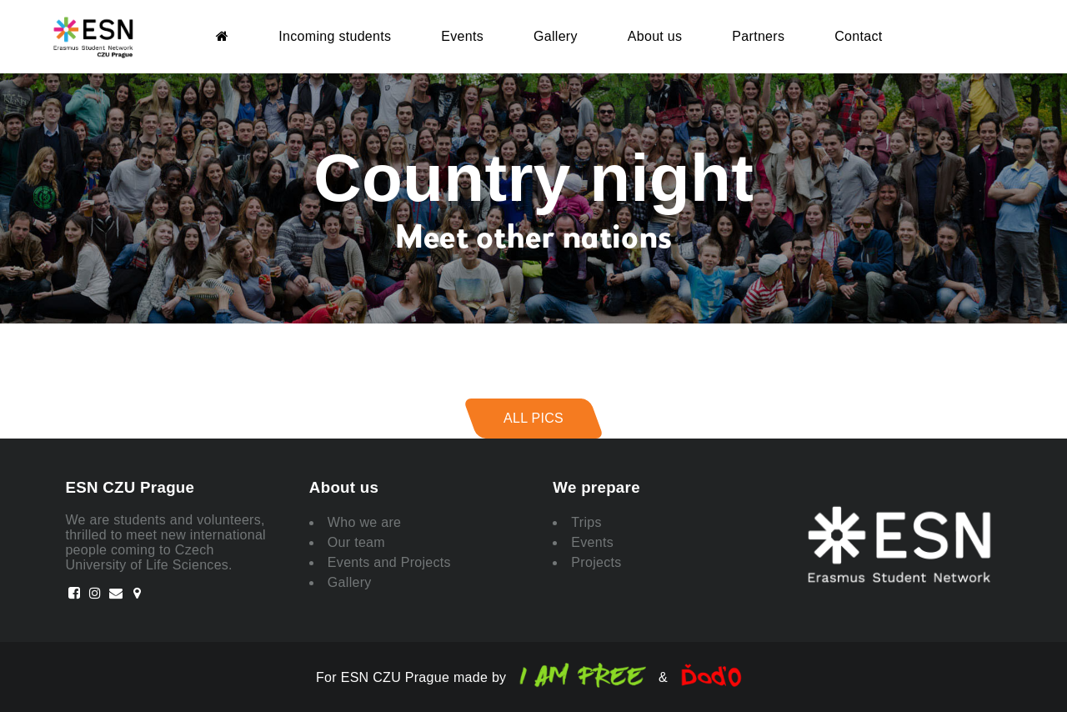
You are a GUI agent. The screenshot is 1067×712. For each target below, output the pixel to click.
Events (462, 36)
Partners (758, 36)
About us (655, 36)
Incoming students (334, 36)
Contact (858, 36)
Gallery (556, 36)
